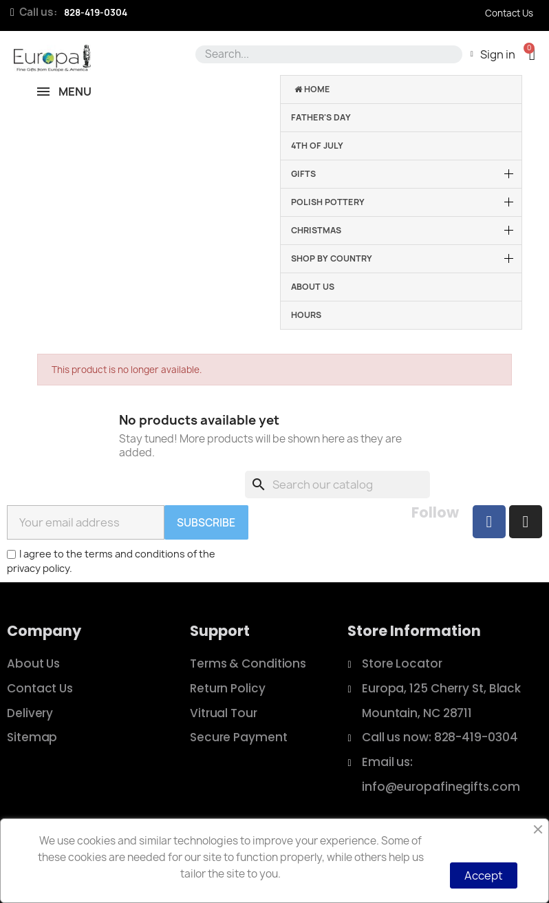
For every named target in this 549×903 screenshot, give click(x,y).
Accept (483, 875)
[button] (532, 54)
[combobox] (326, 54)
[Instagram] (525, 521)
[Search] (337, 484)
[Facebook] (489, 521)
